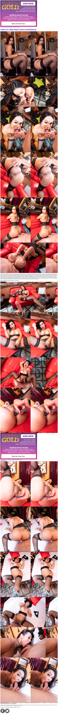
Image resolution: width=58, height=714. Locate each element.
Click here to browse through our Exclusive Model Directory (9, 703)
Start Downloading (3, 281)
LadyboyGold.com (10, 707)
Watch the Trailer (3, 460)
